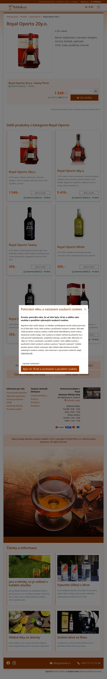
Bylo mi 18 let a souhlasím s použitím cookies (50, 369)
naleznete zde (26, 353)
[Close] (85, 309)
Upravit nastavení (31, 363)
